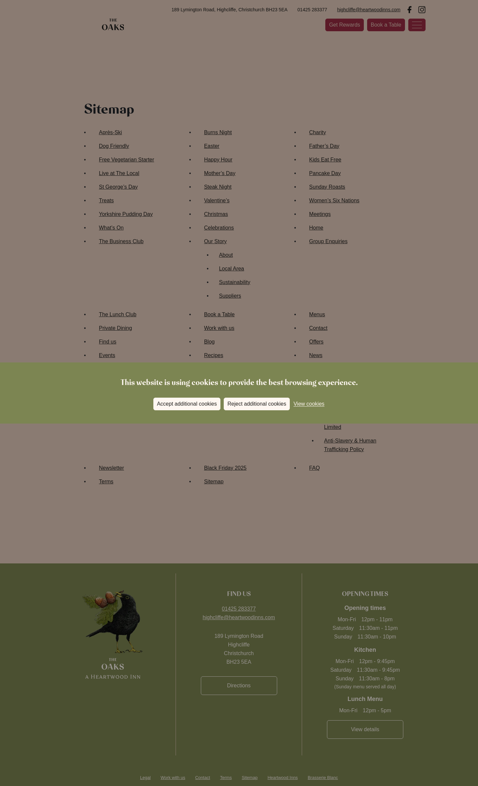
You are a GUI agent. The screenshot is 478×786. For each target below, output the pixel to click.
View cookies (308, 404)
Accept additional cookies (187, 404)
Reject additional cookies (256, 404)
